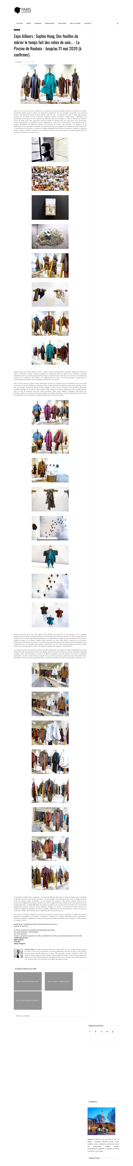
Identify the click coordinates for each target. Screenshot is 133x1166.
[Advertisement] (85, 7)
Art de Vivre (75, 23)
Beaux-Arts (50, 23)
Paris (29, 23)
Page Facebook (18, 940)
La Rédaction (19, 62)
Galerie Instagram (19, 943)
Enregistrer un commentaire (23, 1015)
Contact (88, 23)
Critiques (62, 23)
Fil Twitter (17, 942)
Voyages (38, 23)
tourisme (16, 29)
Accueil (20, 23)
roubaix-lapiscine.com (21, 938)
